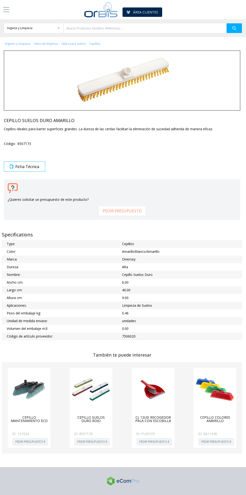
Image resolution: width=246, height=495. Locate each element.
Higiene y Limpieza (17, 44)
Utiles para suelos (73, 44)
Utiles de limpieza (46, 44)
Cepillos (94, 44)
